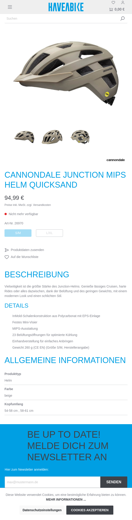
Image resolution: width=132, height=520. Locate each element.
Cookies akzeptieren (90, 510)
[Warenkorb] (117, 9)
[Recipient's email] (53, 482)
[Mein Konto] (123, 2)
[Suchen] (60, 18)
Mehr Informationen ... (66, 499)
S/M (18, 233)
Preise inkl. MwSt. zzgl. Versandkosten (27, 205)
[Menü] (9, 7)
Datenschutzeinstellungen (41, 510)
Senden (113, 482)
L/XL (49, 233)
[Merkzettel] (113, 2)
